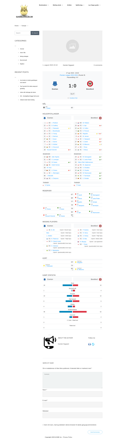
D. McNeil (54, 144)
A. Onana (54, 170)
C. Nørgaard (86, 139)
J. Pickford (55, 123)
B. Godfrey (55, 125)
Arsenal (22, 49)
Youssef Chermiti (52, 149)
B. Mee (85, 238)
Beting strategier (24, 56)
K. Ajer (85, 125)
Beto (47, 233)
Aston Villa (22, 52)
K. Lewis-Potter (87, 159)
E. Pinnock (86, 131)
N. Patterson (54, 238)
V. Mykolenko (55, 250)
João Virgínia (55, 157)
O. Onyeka (86, 170)
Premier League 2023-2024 (69, 75)
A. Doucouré (55, 147)
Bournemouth (23, 60)
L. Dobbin (49, 235)
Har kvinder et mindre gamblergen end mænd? (28, 81)
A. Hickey (85, 235)
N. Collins (85, 128)
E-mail (45, 400)
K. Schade (86, 178)
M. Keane (54, 162)
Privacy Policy (67, 437)
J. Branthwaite (56, 131)
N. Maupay (83, 241)
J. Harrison (55, 136)
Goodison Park (73, 98)
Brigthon (22, 64)
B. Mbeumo (86, 144)
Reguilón (85, 133)
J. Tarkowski (55, 128)
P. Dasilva (85, 230)
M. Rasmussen (87, 173)
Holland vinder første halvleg (27, 99)
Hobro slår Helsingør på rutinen (28, 92)
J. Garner (54, 141)
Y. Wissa (85, 149)
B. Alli (53, 230)
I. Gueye (48, 108)
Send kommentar (95, 432)
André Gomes (56, 165)
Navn (45, 390)
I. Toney (85, 147)
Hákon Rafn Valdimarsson (85, 162)
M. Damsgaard (87, 157)
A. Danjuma (55, 178)
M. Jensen (86, 136)
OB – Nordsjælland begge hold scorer (29, 96)
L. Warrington (55, 173)
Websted (45, 411)
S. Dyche (47, 185)
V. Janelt (85, 141)
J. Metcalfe (50, 175)
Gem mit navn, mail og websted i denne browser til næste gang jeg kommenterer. (70, 425)
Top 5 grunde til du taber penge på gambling (28, 87)
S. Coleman (54, 246)
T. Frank (78, 185)
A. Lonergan (55, 159)
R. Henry (85, 233)
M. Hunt (49, 167)
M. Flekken (86, 123)
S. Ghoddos (86, 167)
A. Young (54, 133)
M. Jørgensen (87, 165)
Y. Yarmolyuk (86, 175)
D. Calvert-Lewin (56, 241)
